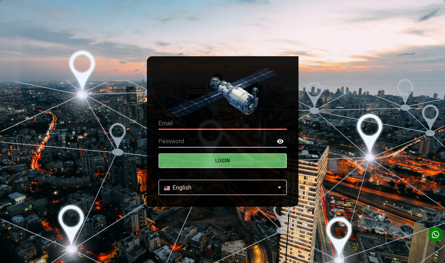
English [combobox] (178, 187)
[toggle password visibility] (280, 141)
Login (222, 161)
